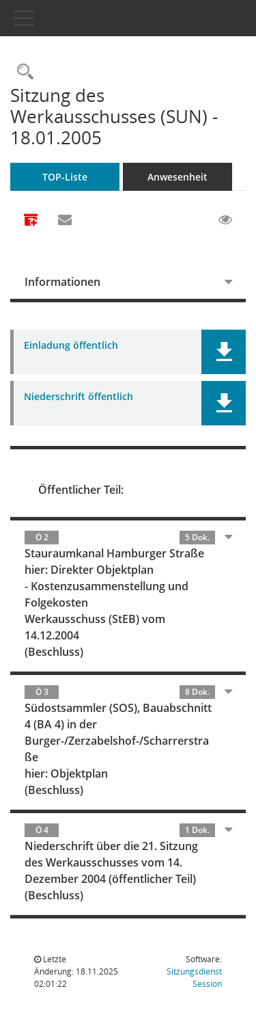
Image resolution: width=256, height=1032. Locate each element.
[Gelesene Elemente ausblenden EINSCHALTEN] (225, 220)
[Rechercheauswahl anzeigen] (21, 72)
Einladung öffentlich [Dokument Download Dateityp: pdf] (71, 346)
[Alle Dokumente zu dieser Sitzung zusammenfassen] (31, 221)
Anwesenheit (177, 176)
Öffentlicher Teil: (81, 489)
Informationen (62, 281)
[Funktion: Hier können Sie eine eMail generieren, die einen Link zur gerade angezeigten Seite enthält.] (65, 220)
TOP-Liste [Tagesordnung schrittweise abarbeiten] (64, 176)
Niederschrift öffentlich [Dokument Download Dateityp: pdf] (78, 397)
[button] (223, 352)
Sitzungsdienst (194, 978)
